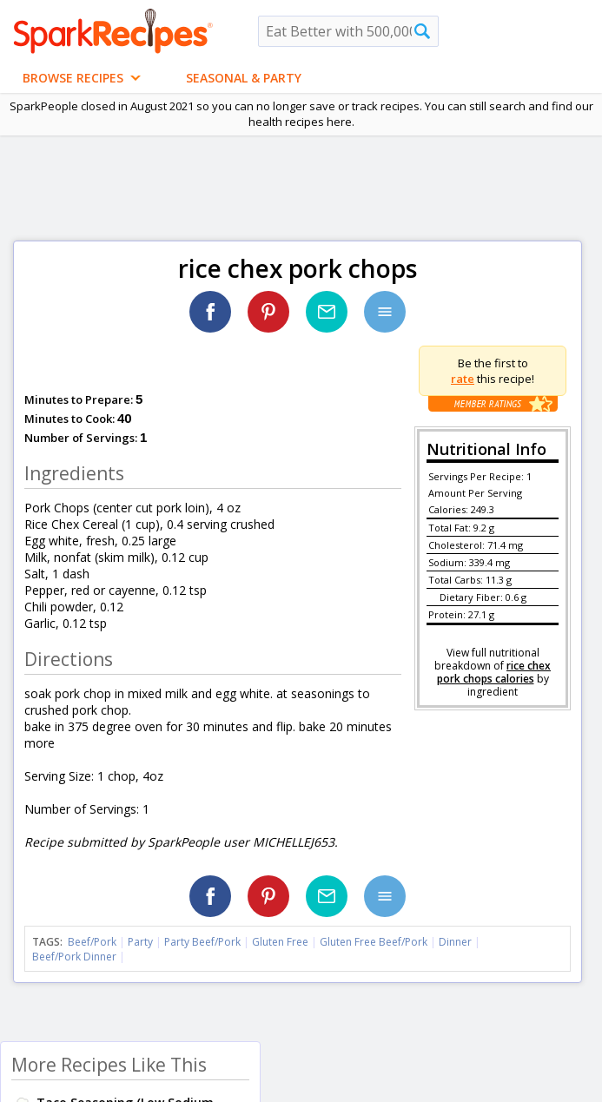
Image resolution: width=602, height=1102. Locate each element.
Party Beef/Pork (202, 941)
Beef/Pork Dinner (74, 956)
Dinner (455, 941)
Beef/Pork (92, 941)
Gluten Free (280, 941)
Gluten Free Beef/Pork (373, 941)
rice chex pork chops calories (494, 672)
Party (140, 941)
